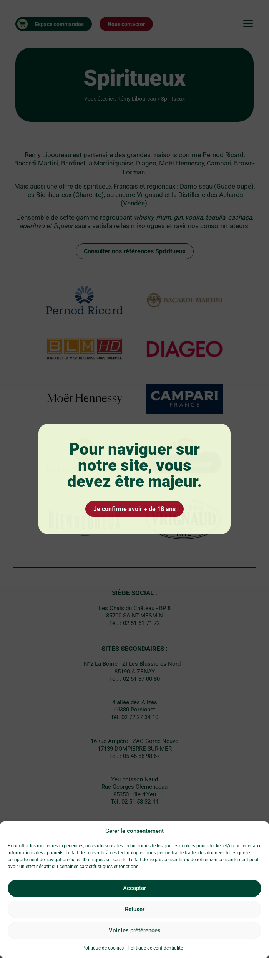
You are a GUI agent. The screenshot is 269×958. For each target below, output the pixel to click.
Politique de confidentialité (155, 948)
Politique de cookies (103, 948)
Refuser (134, 909)
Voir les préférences (135, 930)
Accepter (134, 888)
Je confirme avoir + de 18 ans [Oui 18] (134, 509)
